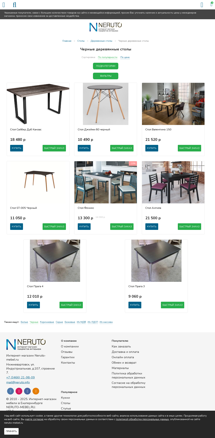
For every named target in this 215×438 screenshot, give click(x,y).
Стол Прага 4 (35, 286)
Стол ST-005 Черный (23, 208)
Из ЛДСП (93, 322)
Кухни (65, 398)
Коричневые (47, 322)
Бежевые (70, 322)
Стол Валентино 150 (158, 129)
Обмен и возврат (124, 363)
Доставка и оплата (125, 352)
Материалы (120, 368)
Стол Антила (153, 208)
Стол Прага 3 (136, 286)
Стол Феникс (86, 208)
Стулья (66, 408)
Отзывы (67, 352)
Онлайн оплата (123, 357)
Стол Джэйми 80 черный (94, 129)
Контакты (68, 363)
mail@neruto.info (18, 382)
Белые (24, 322)
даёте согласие (34, 419)
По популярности (107, 57)
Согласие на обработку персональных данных (128, 385)
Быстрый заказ (54, 148)
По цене (125, 57)
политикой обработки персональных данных (142, 419)
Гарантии (68, 357)
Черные (34, 322)
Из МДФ (81, 322)
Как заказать (121, 346)
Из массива (106, 322)
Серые (59, 322)
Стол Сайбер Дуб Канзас (25, 129)
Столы (65, 403)
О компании (70, 346)
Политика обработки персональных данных (128, 375)
